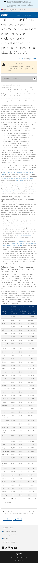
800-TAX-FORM (20, 180)
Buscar (19, 15)
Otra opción (21, 241)
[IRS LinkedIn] (12, 548)
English (21, 59)
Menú (35, 15)
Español (26, 59)
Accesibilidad (19, 560)
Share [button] (8, 519)
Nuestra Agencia (8, 528)
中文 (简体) (33, 59)
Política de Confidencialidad (19, 557)
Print (18, 519)
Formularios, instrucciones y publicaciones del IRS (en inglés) (17, 178)
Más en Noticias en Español (19, 79)
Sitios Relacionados (9, 542)
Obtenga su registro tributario (24, 235)
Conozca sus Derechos (10, 531)
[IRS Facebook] (3, 548)
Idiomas (5, 538)
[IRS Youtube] (15, 548)
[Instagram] (9, 548)
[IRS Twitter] (6, 548)
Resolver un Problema (10, 535)
